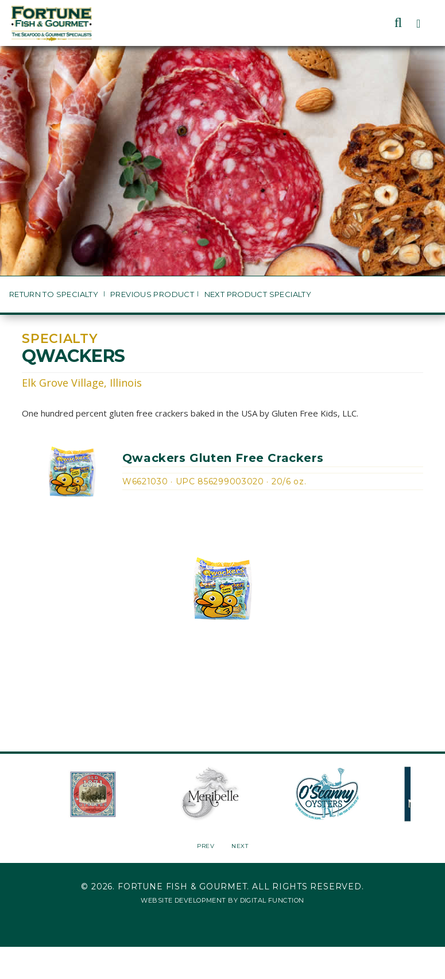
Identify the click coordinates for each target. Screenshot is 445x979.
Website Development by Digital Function (222, 900)
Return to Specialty (54, 294)
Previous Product (152, 294)
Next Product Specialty (258, 294)
